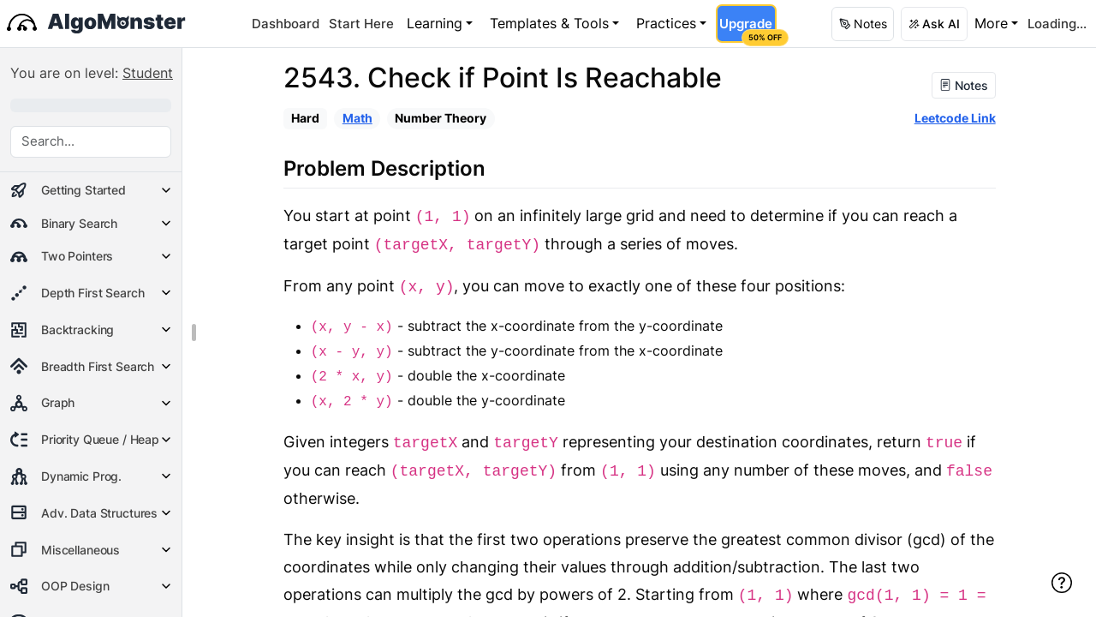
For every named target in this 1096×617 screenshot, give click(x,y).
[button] (862, 24)
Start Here (361, 23)
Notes (963, 85)
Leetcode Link (955, 118)
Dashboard (285, 23)
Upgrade (747, 29)
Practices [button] (666, 23)
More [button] (991, 23)
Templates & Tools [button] (549, 23)
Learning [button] (434, 23)
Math (357, 118)
